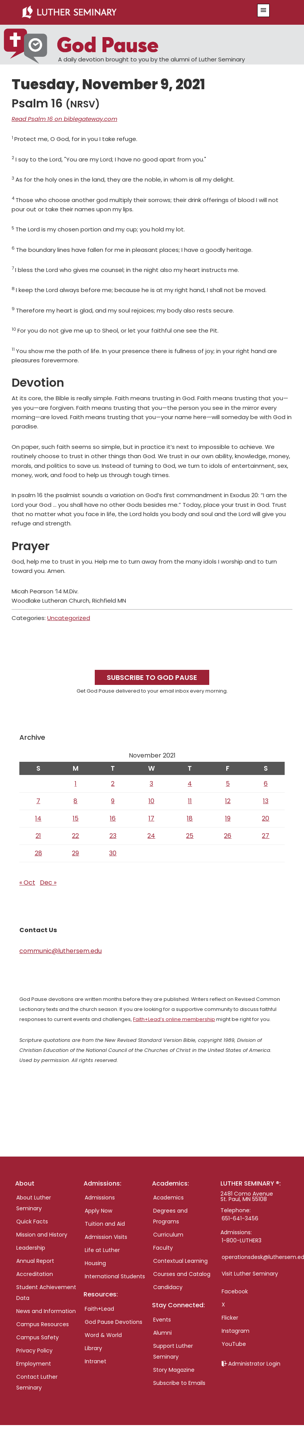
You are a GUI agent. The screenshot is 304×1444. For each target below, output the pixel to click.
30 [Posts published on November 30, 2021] (112, 853)
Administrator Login (254, 1364)
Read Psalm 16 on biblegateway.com (64, 119)
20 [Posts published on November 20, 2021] (265, 818)
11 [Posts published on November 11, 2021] (190, 801)
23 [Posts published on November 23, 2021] (112, 835)
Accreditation (34, 1274)
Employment (33, 1364)
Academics (168, 1197)
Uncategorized (68, 618)
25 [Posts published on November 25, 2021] (189, 835)
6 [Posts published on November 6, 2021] (266, 783)
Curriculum (168, 1234)
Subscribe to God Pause (152, 677)
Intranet (95, 1361)
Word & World (103, 1335)
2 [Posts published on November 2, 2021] (112, 783)
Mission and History (41, 1234)
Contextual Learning (180, 1261)
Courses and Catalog (181, 1274)
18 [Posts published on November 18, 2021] (190, 818)
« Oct (27, 882)
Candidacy (168, 1287)
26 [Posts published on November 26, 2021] (227, 835)
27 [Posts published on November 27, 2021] (265, 835)
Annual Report (35, 1261)
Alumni (162, 1333)
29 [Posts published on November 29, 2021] (75, 853)
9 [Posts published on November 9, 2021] (112, 801)
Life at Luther (102, 1250)
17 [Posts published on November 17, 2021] (151, 818)
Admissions (100, 1197)
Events (162, 1319)
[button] (263, 10)
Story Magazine (174, 1370)
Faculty (163, 1248)
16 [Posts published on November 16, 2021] (113, 818)
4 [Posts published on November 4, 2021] (190, 783)
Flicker (230, 1318)
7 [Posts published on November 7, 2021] (38, 801)
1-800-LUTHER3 (241, 1240)
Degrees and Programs (170, 1216)
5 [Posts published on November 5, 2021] (228, 783)
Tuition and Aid (105, 1224)
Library (93, 1348)
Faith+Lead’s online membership (174, 1019)
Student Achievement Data (46, 1292)
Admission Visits (106, 1237)
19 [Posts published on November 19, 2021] (228, 818)
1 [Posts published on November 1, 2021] (76, 783)
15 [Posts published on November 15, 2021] (76, 818)
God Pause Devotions (113, 1322)
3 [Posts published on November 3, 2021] (151, 783)
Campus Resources (42, 1324)
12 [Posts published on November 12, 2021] (228, 801)
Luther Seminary (128, 12)
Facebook (235, 1291)
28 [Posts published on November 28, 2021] (38, 853)
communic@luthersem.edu (60, 950)
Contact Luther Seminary (37, 1382)
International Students (115, 1276)
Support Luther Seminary (173, 1351)
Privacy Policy (34, 1350)
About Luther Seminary (33, 1203)
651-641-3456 (240, 1218)
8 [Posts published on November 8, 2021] (75, 801)
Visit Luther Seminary (250, 1274)
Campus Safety (37, 1337)
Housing (95, 1263)
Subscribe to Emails (179, 1383)
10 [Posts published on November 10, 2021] (151, 801)
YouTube (234, 1344)
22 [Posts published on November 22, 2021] (75, 835)
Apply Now (98, 1211)
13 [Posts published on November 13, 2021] (265, 801)
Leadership (30, 1248)
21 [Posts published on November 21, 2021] (38, 835)
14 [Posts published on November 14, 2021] (38, 818)
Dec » (48, 882)
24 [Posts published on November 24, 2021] (151, 835)
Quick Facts (32, 1221)
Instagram (235, 1331)
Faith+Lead (99, 1309)
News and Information (46, 1311)
